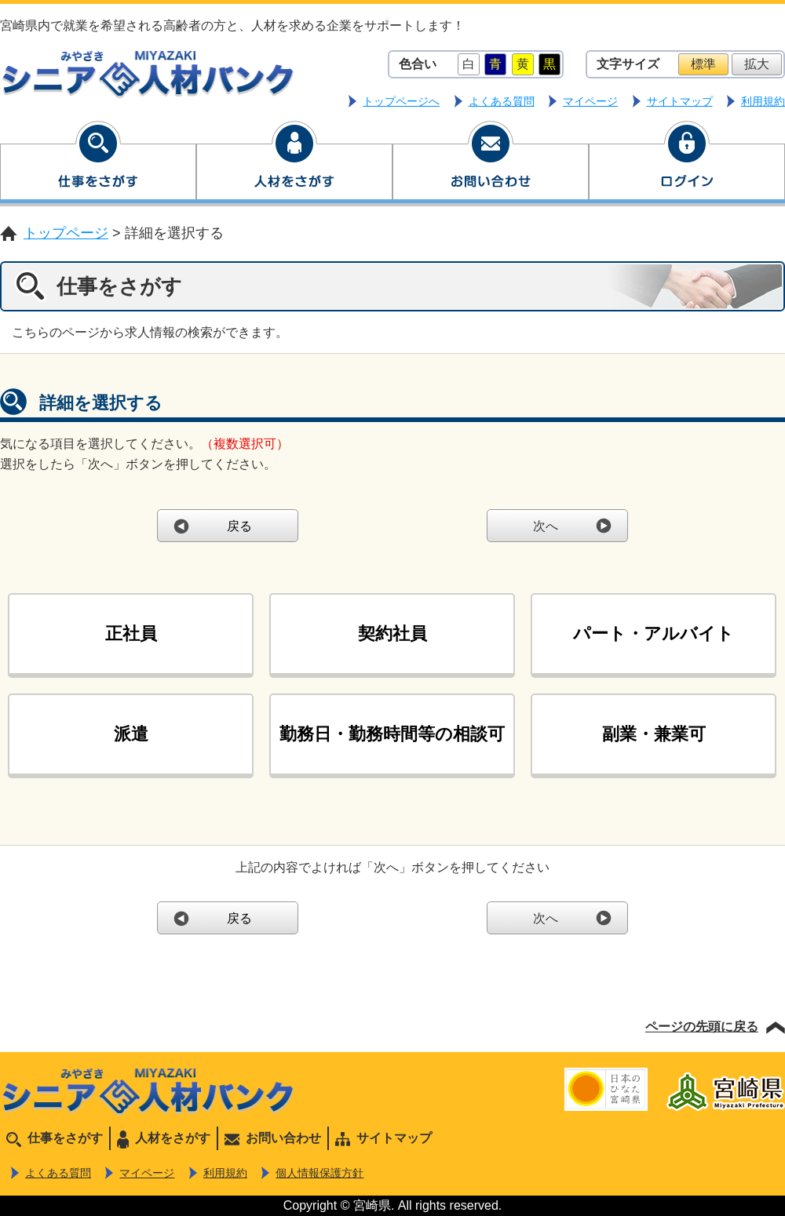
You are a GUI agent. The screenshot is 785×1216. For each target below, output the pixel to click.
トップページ (66, 233)
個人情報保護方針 (319, 1173)
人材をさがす (294, 163)
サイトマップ (680, 101)
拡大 (756, 64)
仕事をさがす (98, 163)
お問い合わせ (490, 163)
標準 (703, 64)
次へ (545, 526)
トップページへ (401, 101)
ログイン (687, 163)
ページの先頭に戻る (701, 1026)
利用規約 (763, 101)
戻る (239, 526)
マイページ (590, 101)
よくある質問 (502, 101)
